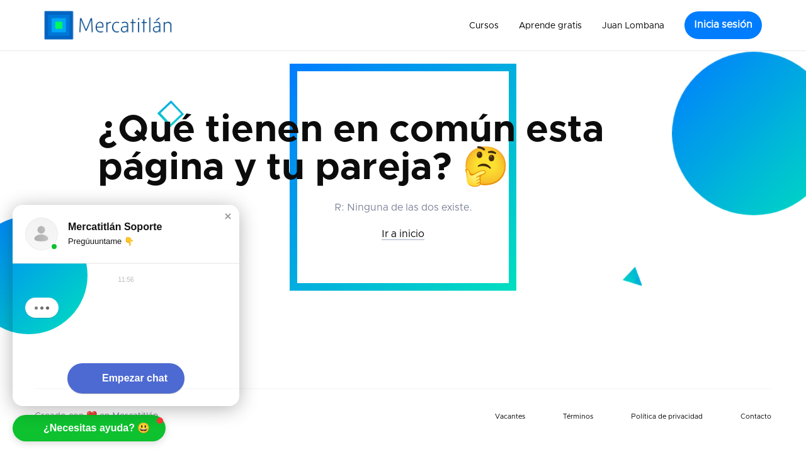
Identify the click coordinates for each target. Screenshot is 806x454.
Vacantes (510, 416)
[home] (108, 25)
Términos (578, 416)
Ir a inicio (403, 234)
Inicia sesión (723, 25)
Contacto (756, 416)
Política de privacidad (667, 416)
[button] (484, 25)
